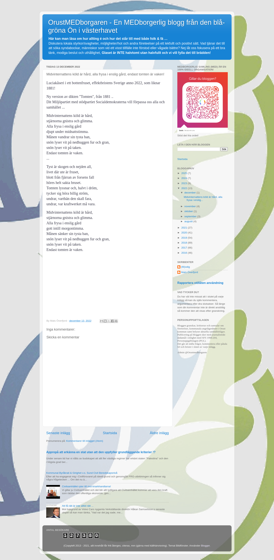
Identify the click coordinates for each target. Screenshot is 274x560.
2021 (184, 227)
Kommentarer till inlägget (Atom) (84, 440)
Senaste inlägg (58, 433)
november (190, 206)
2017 (184, 247)
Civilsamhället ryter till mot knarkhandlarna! (86, 486)
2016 (184, 252)
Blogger (205, 545)
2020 (184, 232)
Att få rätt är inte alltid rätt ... (77, 505)
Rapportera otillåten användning (200, 282)
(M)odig (185, 266)
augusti (188, 221)
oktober (189, 211)
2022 (184, 188)
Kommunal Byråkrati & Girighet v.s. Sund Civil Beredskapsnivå (81, 472)
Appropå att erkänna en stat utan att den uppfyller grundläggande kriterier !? (100, 452)
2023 (184, 183)
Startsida (110, 433)
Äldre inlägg (159, 433)
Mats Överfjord (189, 272)
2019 (184, 237)
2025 (184, 173)
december (190, 192)
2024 (184, 178)
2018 (184, 242)
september (190, 216)
